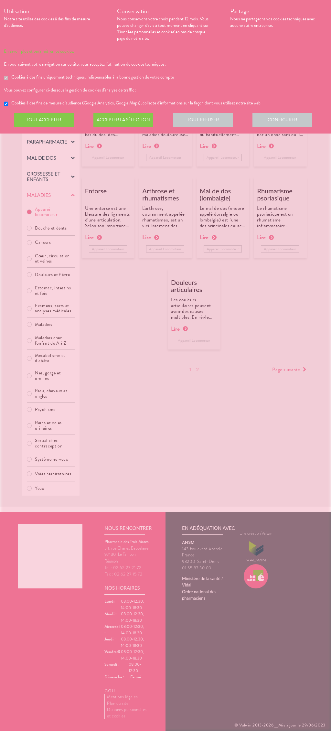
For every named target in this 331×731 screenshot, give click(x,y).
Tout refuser (206, 121)
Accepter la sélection (125, 121)
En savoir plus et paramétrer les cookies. (39, 51)
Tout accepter (44, 121)
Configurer (287, 121)
